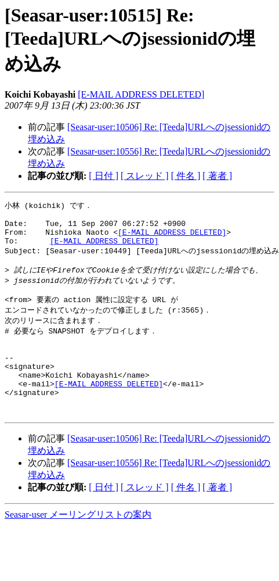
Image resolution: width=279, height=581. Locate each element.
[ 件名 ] (186, 176)
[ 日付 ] (103, 176)
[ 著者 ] (217, 176)
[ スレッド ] (145, 176)
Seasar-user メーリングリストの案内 (78, 545)
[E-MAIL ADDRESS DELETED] (141, 94)
